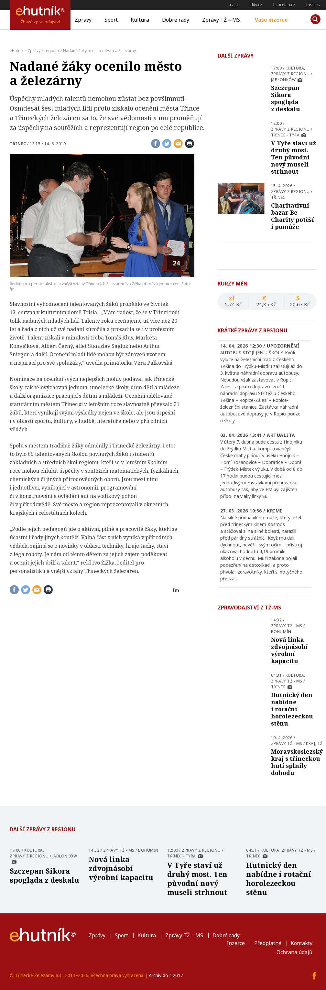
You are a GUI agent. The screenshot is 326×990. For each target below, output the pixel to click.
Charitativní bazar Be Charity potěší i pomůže (292, 216)
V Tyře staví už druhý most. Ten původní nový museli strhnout (293, 157)
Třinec (18, 143)
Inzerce (236, 943)
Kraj (310, 743)
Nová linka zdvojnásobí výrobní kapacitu (289, 650)
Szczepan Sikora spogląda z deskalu (285, 98)
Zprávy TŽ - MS (286, 626)
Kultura (140, 19)
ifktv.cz (256, 4)
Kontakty (301, 943)
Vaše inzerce (271, 19)
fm (175, 590)
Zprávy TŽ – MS (221, 19)
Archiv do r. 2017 (166, 975)
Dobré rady (175, 19)
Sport (111, 19)
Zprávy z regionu (290, 74)
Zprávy (83, 19)
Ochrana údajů (294, 952)
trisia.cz (313, 4)
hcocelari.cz (284, 4)
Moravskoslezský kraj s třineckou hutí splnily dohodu (297, 762)
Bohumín (281, 631)
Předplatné (267, 943)
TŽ (319, 743)
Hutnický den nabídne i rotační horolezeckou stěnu (292, 709)
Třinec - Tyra (285, 135)
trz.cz (233, 4)
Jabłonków (283, 79)
